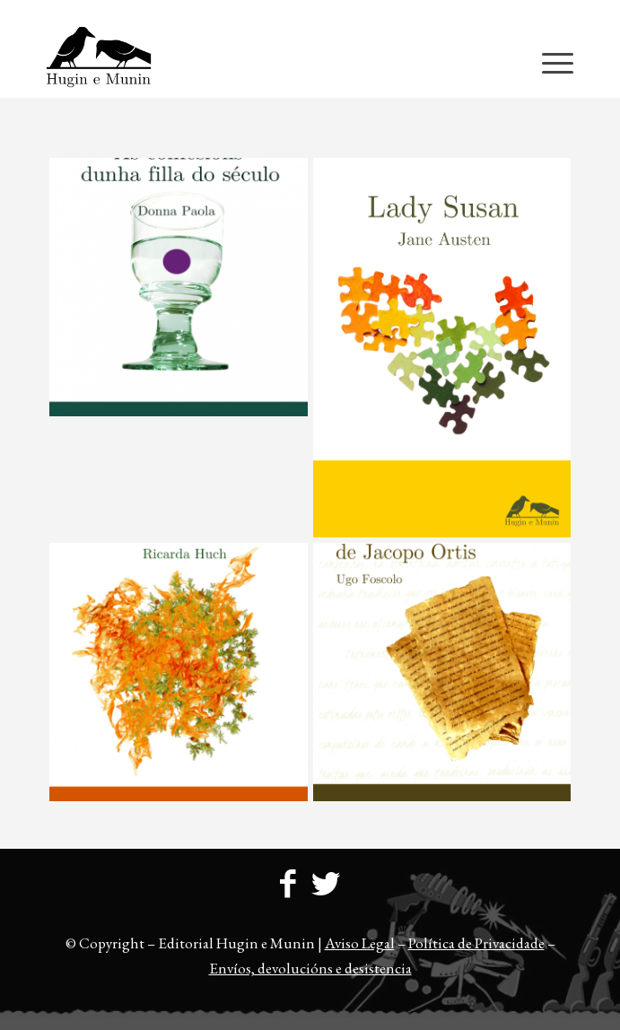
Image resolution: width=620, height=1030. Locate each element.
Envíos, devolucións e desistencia (310, 968)
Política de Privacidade (476, 943)
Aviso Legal (360, 943)
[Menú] (548, 62)
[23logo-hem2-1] (257, 62)
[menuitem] (314, 13)
